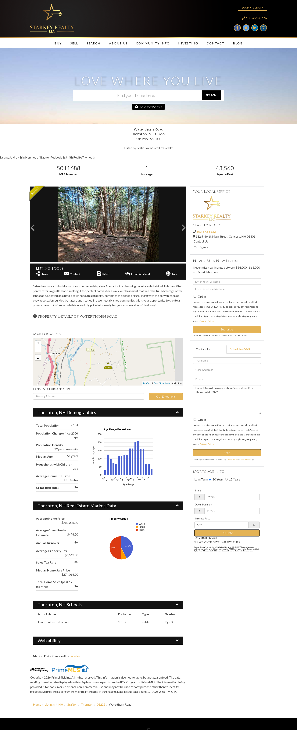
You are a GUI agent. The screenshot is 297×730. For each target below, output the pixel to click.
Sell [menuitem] (74, 43)
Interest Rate (202, 518)
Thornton (87, 704)
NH (60, 704)
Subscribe (226, 329)
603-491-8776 (256, 18)
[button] (211, 95)
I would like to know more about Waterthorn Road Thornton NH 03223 (227, 399)
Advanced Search (151, 107)
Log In (245, 7)
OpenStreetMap (162, 383)
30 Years (216, 479)
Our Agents (201, 247)
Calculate (227, 533)
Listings (50, 704)
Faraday (75, 656)
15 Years (232, 479)
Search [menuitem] (94, 43)
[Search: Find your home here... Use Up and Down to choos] (137, 95)
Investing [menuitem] (188, 43)
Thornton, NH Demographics (67, 412)
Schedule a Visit (240, 349)
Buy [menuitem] (58, 43)
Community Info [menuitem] (153, 43)
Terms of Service (246, 460)
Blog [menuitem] (238, 43)
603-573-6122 (206, 231)
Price (198, 490)
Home (37, 704)
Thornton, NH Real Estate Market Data (77, 505)
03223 (101, 704)
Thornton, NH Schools (60, 604)
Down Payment (203, 504)
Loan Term (201, 479)
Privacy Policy (207, 321)
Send (227, 452)
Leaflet (146, 383)
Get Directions (166, 396)
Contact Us (201, 241)
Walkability (49, 640)
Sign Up (257, 7)
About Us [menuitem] (118, 43)
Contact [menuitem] (215, 43)
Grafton (72, 704)
